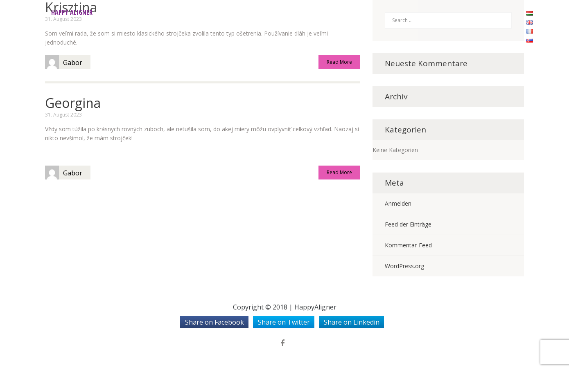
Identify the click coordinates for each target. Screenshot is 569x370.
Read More (339, 62)
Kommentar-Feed (408, 245)
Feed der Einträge (408, 224)
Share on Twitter (284, 322)
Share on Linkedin (351, 322)
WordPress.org (404, 266)
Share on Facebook (214, 322)
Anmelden (398, 203)
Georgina (73, 103)
